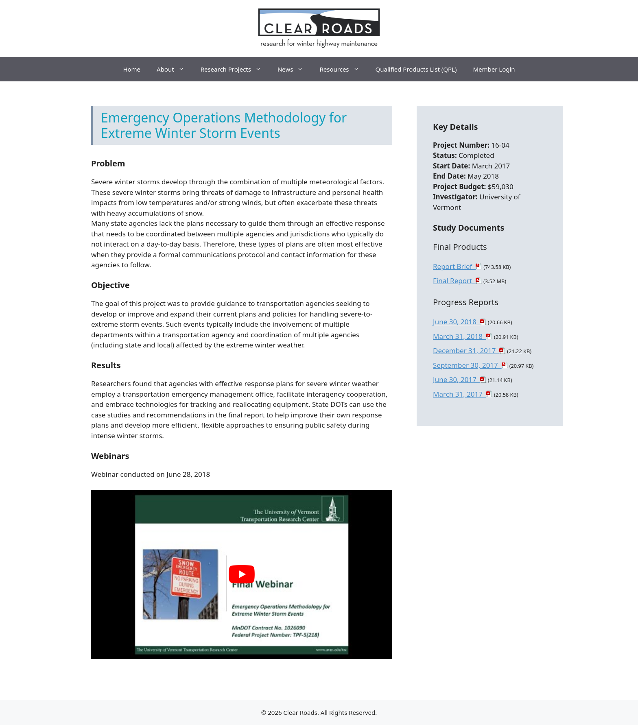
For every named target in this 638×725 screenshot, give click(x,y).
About (174, 69)
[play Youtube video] (241, 574)
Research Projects (235, 69)
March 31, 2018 (459, 336)
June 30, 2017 (456, 379)
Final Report (454, 280)
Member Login (494, 69)
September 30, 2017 (467, 365)
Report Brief (454, 266)
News (294, 69)
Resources (343, 69)
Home (131, 69)
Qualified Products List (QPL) (416, 69)
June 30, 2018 (456, 321)
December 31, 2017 (466, 350)
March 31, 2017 (459, 394)
